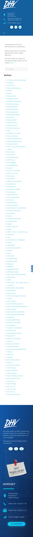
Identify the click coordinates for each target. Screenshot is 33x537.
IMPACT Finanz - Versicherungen (17, 232)
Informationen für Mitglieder (16, 240)
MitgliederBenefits (13, 269)
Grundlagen (11, 213)
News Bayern (11, 290)
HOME (9, 229)
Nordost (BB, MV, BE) (13, 320)
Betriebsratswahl (12, 112)
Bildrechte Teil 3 (12, 125)
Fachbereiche (11, 186)
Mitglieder (10, 264)
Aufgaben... (10, 83)
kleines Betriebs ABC (13, 248)
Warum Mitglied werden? (15, 376)
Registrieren (11, 336)
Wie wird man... (12, 389)
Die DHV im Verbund (13, 170)
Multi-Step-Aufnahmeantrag (16, 274)
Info (8, 237)
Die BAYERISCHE (12, 165)
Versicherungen (12, 373)
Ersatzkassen (11, 184)
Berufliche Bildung (13, 104)
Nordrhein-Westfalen (14, 322)
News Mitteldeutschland (15, 304)
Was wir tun (11, 381)
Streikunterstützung (13, 365)
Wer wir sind (11, 386)
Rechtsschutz (11, 330)
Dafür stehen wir (12, 136)
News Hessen (11, 301)
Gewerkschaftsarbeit (14, 210)
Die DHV (9, 168)
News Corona (11, 293)
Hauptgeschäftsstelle (14, 218)
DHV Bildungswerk (13, 157)
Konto (9, 253)
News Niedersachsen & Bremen (17, 306)
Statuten (10, 362)
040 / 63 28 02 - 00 (17, 18)
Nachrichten (11, 277)
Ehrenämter (11, 178)
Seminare (10, 354)
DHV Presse (11, 160)
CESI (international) (13, 128)
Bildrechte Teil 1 (12, 120)
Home (12, 63)
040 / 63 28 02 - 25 (16, 20)
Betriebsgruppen (12, 107)
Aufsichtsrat (11, 85)
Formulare (10, 200)
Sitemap (10, 357)
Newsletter (10, 317)
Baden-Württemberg (13, 88)
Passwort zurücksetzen (14, 328)
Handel (9, 216)
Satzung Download (13, 344)
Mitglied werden (12, 261)
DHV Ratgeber (11, 163)
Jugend (9, 242)
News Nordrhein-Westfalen (16, 312)
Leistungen (10, 256)
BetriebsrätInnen (12, 109)
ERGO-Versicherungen (14, 181)
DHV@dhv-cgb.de (18, 517)
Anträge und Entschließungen (16, 80)
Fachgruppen (11, 192)
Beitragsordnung (12, 99)
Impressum (10, 234)
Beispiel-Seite (11, 96)
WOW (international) (13, 394)
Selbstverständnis (13, 346)
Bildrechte (10, 117)
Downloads (10, 176)
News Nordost (11, 309)
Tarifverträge (11, 368)
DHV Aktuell (11, 152)
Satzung (9, 341)
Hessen (9, 224)
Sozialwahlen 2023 (13, 360)
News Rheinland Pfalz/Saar (16, 314)
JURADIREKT (11, 245)
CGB (8, 131)
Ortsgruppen (11, 325)
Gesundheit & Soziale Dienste (16, 208)
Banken (9, 91)
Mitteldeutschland (13, 272)
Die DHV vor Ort (12, 173)
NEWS (9, 280)
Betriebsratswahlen (13, 115)
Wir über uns (11, 392)
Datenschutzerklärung (14, 138)
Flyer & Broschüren (13, 197)
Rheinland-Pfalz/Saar (14, 338)
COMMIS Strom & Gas (14, 133)
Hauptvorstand (12, 221)
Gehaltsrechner (12, 202)
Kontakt (9, 250)
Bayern (9, 93)
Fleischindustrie (12, 194)
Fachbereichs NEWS (13, 189)
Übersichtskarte (12, 370)
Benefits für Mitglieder (14, 101)
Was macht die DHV (13, 378)
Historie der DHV (12, 226)
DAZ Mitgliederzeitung (14, 141)
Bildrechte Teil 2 (12, 123)
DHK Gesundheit (12, 144)
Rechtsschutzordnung (14, 333)
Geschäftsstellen (12, 205)
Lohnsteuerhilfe (12, 258)
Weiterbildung (11, 384)
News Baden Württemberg (15, 288)
